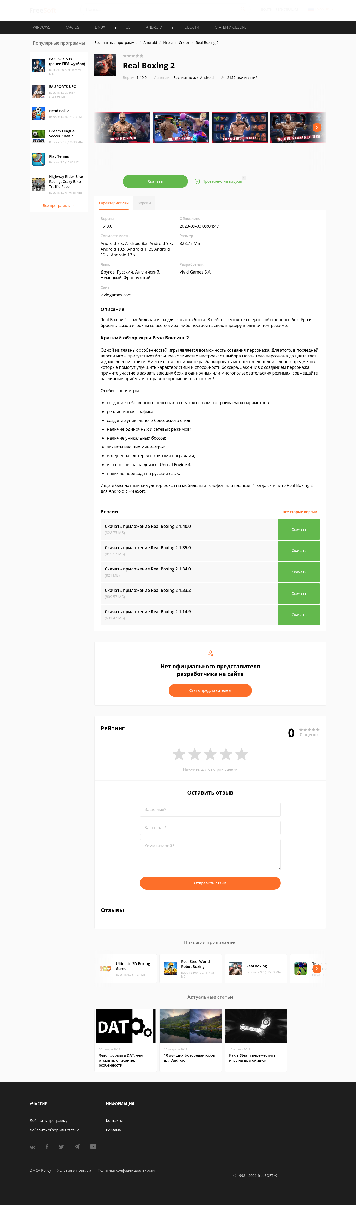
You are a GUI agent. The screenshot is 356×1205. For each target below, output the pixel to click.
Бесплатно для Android (194, 77)
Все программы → (59, 205)
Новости (190, 27)
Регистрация (287, 9)
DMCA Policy (40, 1170)
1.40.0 (135, 77)
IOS (128, 27)
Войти (266, 9)
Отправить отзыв (210, 882)
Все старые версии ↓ (301, 511)
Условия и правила (74, 1170)
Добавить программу (48, 1120)
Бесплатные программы (115, 42)
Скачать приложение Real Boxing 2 (148, 526)
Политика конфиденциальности (126, 1170)
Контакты (114, 1120)
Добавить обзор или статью (54, 1129)
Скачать (155, 181)
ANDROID (154, 27)
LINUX (100, 27)
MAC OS (72, 27)
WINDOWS (41, 27)
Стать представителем (210, 690)
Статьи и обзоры (231, 27)
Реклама (113, 1129)
